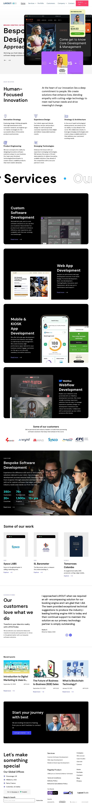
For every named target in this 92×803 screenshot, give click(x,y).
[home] (10, 3)
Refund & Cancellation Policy (57, 784)
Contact (71, 3)
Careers (79, 764)
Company (80, 753)
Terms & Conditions (54, 778)
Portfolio (41, 3)
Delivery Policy (52, 781)
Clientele (79, 761)
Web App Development (55, 760)
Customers (51, 3)
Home (23, 3)
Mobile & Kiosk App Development (58, 763)
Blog (78, 778)
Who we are (80, 756)
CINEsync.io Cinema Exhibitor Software (60, 774)
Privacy (79, 781)
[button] (31, 3)
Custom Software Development (57, 757)
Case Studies (81, 759)
